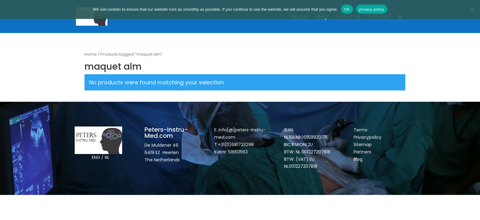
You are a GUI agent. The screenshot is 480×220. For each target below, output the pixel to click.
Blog (358, 159)
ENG (96, 157)
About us (348, 17)
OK (347, 9)
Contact (379, 17)
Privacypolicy (367, 137)
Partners (362, 152)
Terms (360, 130)
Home (299, 17)
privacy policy (371, 9)
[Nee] (472, 9)
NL (107, 157)
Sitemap (363, 144)
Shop (321, 17)
